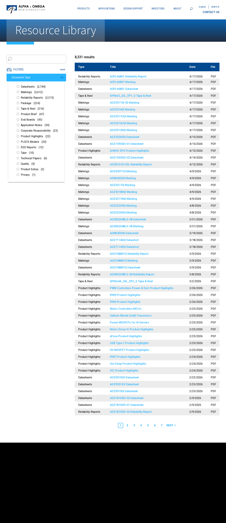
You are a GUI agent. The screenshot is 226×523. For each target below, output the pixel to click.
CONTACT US (211, 12)
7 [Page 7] (161, 425)
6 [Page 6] (155, 425)
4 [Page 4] (141, 425)
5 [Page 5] (148, 425)
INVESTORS (158, 8)
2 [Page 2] (127, 425)
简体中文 (215, 7)
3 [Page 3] (134, 425)
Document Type (38, 77)
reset (62, 69)
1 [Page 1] (120, 425)
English (202, 7)
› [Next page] (175, 425)
